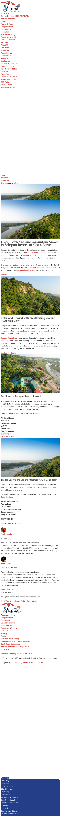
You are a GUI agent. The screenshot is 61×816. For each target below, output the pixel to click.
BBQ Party (5, 82)
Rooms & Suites (7, 24)
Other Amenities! (8, 436)
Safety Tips (5, 58)
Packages (4, 42)
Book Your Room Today (10, 601)
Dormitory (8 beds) (8, 37)
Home (3, 21)
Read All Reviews (7, 590)
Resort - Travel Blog (9, 69)
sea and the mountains (35, 252)
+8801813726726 (22, 647)
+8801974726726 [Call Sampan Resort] (22, 16)
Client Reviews (6, 56)
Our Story (5, 48)
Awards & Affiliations (9, 63)
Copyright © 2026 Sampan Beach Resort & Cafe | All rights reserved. (31, 658)
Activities (4, 71)
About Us (4, 45)
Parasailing (5, 74)
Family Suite (5, 32)
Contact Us (5, 61)
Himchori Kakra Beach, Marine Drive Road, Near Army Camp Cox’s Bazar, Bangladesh (16, 641)
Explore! (4, 274)
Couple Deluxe (7, 26)
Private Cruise (6, 85)
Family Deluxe (6, 29)
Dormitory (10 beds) (9, 628)
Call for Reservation (28, 601)
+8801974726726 (8, 647)
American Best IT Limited (33, 662)
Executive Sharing (8, 34)
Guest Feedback (7, 66)
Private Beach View (8, 79)
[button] (59, 756)
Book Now (5, 13)
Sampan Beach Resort (26, 270)
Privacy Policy (15, 654)
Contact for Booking (9, 353)
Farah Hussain (6, 534)
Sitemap (4, 633)
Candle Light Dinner (9, 77)
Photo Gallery (6, 53)
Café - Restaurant (8, 40)
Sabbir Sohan (6, 563)
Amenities (5, 50)
